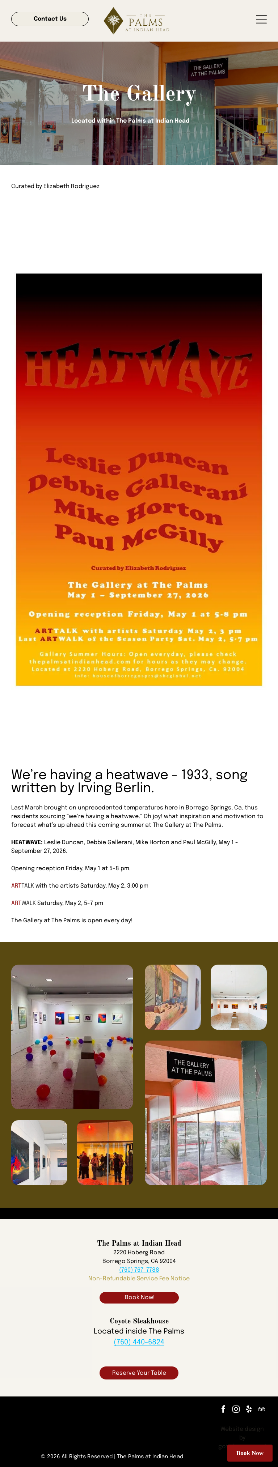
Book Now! (140, 1297)
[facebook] (223, 1410)
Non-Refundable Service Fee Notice (139, 1279)
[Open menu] (261, 19)
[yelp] (248, 1410)
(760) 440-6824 (139, 1342)
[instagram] (236, 1410)
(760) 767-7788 (139, 1270)
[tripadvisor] (261, 1410)
